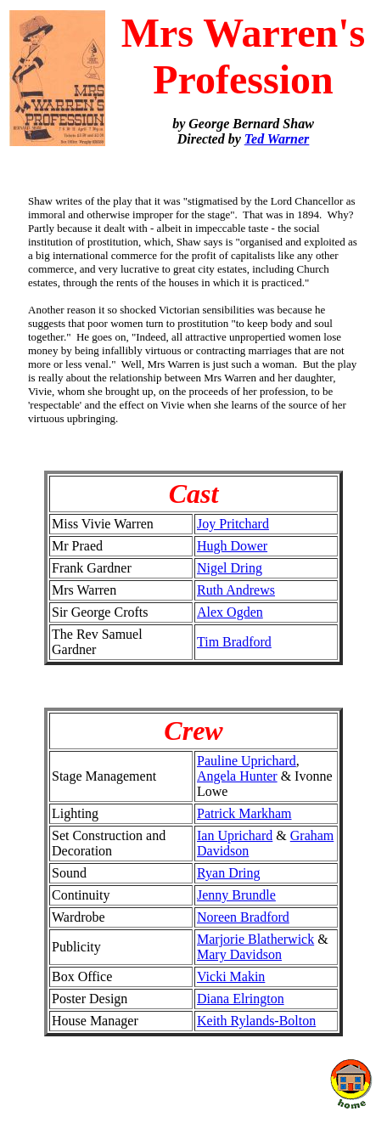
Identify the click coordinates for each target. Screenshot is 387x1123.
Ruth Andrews (236, 590)
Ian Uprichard (234, 835)
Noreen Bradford (243, 917)
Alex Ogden (230, 612)
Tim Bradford (234, 642)
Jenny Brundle (236, 895)
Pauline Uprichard (246, 760)
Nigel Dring (229, 568)
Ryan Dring (228, 873)
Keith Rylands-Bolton (256, 1020)
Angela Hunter (237, 776)
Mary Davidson (239, 954)
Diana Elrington (240, 998)
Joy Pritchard (233, 523)
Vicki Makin (231, 976)
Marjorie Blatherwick (255, 939)
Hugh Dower (232, 546)
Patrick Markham (244, 813)
